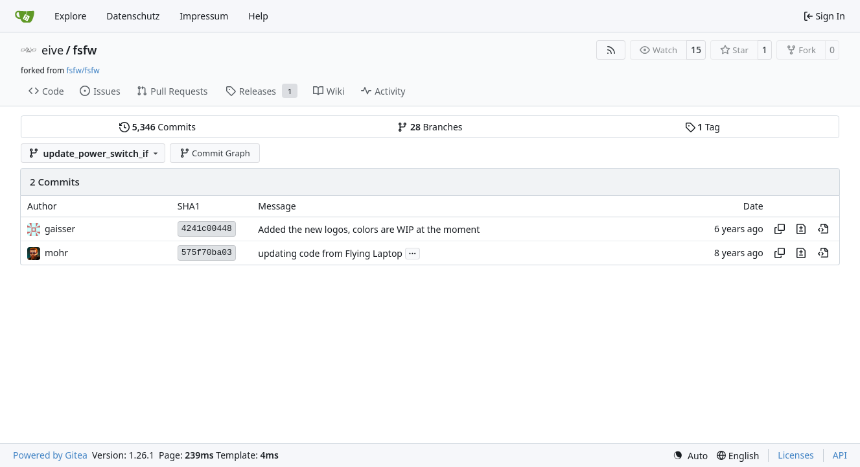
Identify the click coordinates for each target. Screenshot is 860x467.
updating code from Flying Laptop (330, 253)
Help (258, 16)
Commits (157, 127)
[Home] (24, 16)
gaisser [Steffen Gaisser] (60, 228)
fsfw (85, 49)
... (413, 252)
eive (52, 49)
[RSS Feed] (611, 50)
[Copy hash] (779, 229)
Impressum (204, 16)
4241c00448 (206, 229)
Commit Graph (215, 153)
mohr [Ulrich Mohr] (56, 252)
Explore (70, 16)
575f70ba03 (206, 252)
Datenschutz (132, 16)
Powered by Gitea (50, 455)
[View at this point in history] (823, 229)
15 (696, 49)
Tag (702, 127)
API (840, 455)
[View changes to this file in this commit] (801, 229)
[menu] (690, 455)
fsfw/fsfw (82, 70)
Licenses (796, 455)
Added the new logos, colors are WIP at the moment (369, 229)
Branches (429, 127)
